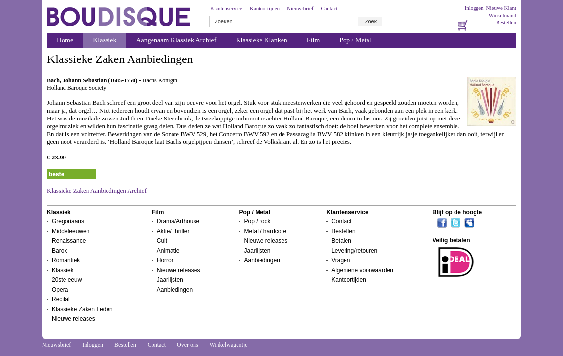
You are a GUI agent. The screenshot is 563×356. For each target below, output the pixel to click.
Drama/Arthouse (178, 221)
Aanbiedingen (175, 289)
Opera (60, 289)
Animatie (168, 250)
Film (313, 40)
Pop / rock (257, 221)
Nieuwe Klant (501, 8)
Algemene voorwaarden (362, 270)
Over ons (187, 344)
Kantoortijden (265, 8)
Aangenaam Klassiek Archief (176, 40)
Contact (329, 8)
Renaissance (69, 240)
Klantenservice (226, 8)
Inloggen (473, 8)
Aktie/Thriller (173, 231)
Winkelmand (502, 15)
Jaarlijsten (170, 280)
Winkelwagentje (228, 344)
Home (65, 40)
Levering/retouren (354, 250)
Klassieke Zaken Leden (82, 309)
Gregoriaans (68, 221)
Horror (165, 260)
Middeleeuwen (70, 231)
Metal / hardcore (265, 231)
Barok (59, 250)
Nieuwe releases (73, 319)
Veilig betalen (451, 240)
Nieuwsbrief (300, 8)
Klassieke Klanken (261, 40)
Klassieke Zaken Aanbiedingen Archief (97, 190)
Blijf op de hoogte (457, 212)
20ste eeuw (67, 280)
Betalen (341, 240)
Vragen (340, 260)
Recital (61, 299)
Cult (162, 240)
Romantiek (66, 260)
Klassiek (104, 40)
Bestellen (506, 22)
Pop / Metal (355, 40)
